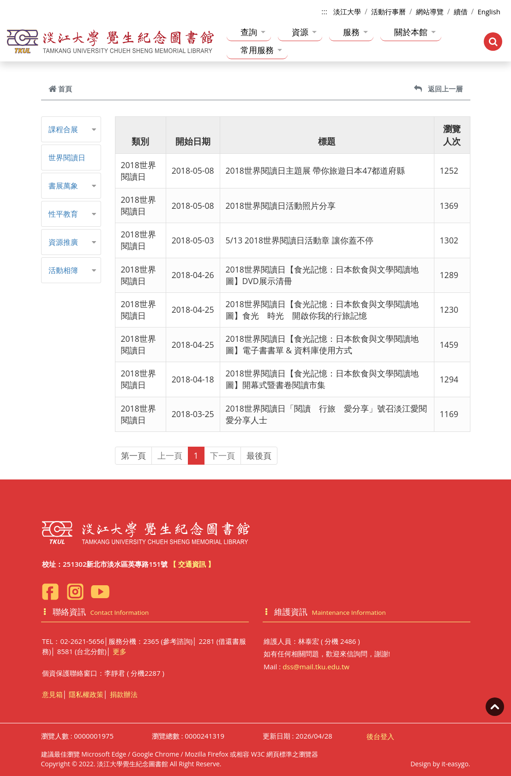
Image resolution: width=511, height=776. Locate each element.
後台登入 (380, 736)
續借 (461, 11)
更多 (119, 651)
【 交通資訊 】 (192, 564)
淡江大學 (347, 11)
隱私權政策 (86, 694)
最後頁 (258, 455)
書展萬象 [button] (63, 186)
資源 (304, 31)
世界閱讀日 (66, 157)
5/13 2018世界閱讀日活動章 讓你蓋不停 (299, 240)
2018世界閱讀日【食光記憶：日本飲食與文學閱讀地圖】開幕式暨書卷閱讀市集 (322, 379)
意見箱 (52, 694)
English (488, 11)
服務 (355, 31)
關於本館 (415, 31)
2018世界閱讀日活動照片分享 (281, 205)
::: (324, 11)
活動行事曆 (388, 11)
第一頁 (133, 455)
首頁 (60, 88)
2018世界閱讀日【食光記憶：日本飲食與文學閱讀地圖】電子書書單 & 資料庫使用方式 (322, 344)
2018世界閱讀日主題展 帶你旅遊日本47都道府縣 (315, 170)
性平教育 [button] (63, 214)
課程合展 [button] (63, 129)
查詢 (252, 31)
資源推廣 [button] (63, 242)
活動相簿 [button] (63, 270)
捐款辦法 (124, 694)
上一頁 (169, 455)
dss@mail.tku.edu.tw (316, 666)
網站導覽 (430, 11)
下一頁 (222, 455)
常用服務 (261, 49)
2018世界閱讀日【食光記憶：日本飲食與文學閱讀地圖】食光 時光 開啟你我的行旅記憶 (322, 309)
